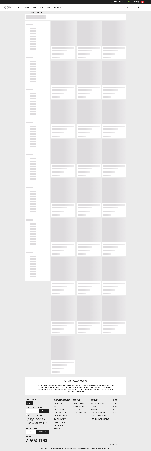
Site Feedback (58, 425)
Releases (54, 7)
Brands (16, 7)
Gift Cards (76, 409)
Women (24, 7)
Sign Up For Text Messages (35, 407)
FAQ (55, 406)
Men (32, 7)
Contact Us (58, 403)
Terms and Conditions (98, 413)
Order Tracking (117, 2)
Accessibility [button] (132, 2)
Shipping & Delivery (60, 416)
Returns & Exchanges (61, 413)
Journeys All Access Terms (100, 419)
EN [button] (144, 2)
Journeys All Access (80, 403)
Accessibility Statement (99, 416)
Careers (94, 406)
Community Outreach (98, 403)
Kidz (39, 7)
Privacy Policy (96, 409)
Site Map (57, 428)
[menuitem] (16, 7)
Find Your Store (31, 428)
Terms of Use (40, 419)
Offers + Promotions (80, 413)
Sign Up (29, 403)
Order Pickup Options (61, 419)
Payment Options (59, 422)
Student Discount (79, 406)
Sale (46, 7)
